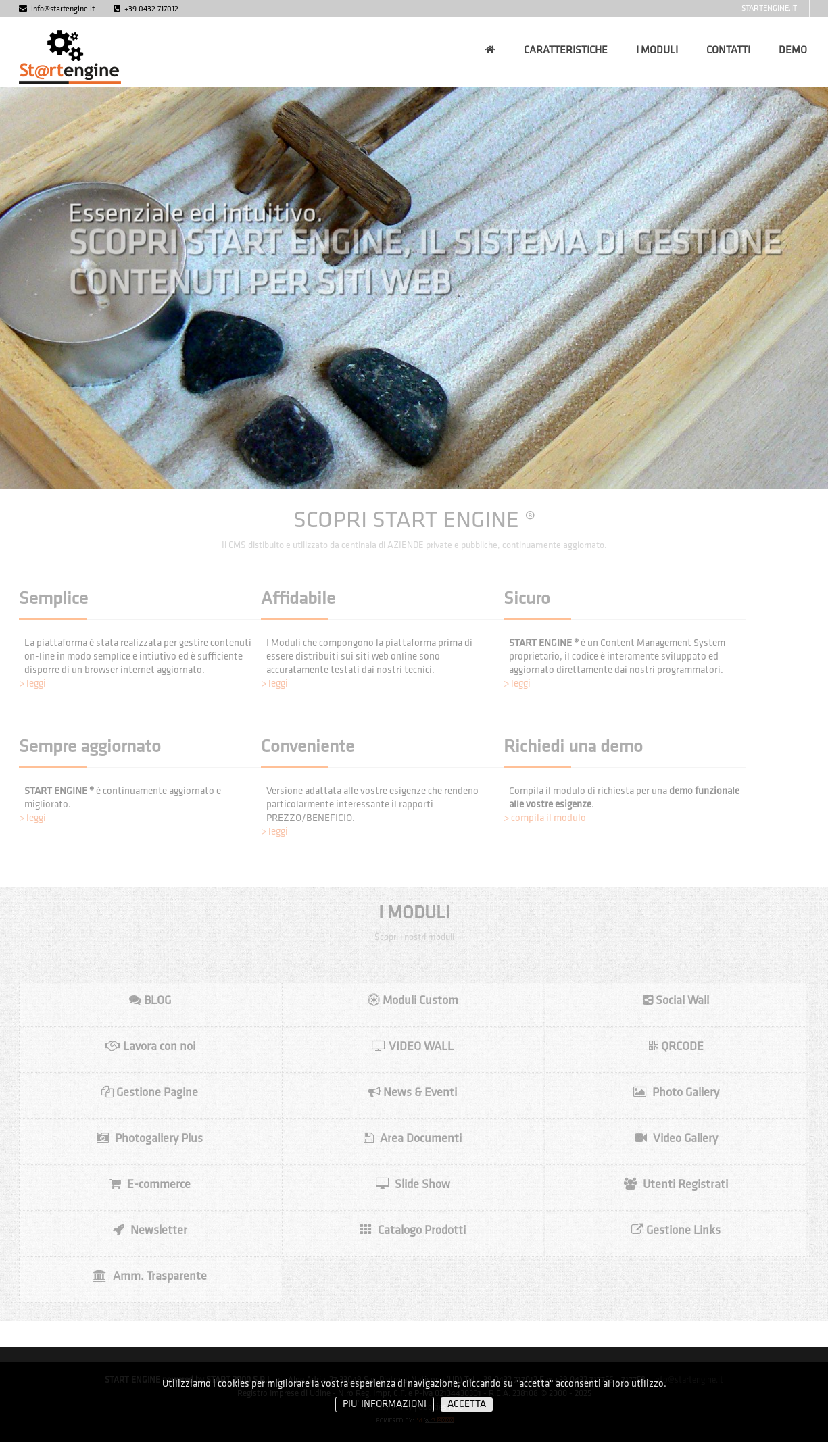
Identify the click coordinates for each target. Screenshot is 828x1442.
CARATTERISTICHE (566, 50)
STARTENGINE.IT (769, 9)
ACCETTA (466, 1404)
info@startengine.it (57, 9)
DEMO (793, 50)
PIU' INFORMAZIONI (385, 1404)
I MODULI (657, 50)
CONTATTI (728, 50)
